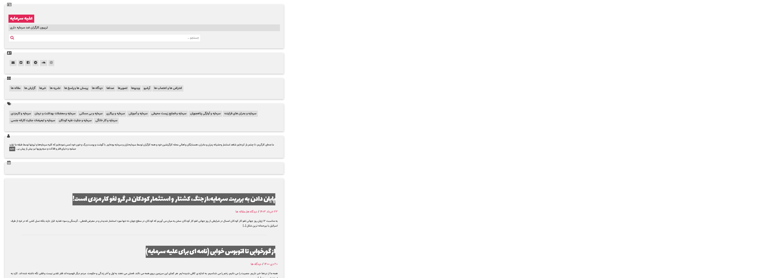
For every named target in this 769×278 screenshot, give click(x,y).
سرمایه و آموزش (138, 113)
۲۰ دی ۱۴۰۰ (271, 264)
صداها (110, 88)
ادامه (12, 149)
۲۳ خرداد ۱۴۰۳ (269, 211)
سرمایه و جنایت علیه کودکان (75, 120)
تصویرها (122, 88)
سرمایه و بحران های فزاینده (240, 113)
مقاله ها (15, 88)
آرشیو (147, 88)
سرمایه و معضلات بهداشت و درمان (55, 113)
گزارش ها (29, 88)
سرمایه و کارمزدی (21, 113)
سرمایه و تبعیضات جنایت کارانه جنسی (33, 120)
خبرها (42, 88)
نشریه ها (55, 88)
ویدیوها (135, 88)
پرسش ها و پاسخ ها (76, 88)
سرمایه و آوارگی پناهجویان (205, 113)
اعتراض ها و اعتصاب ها (168, 88)
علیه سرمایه (21, 19)
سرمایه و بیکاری (115, 113)
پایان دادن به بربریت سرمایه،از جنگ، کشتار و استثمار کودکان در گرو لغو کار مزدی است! (173, 199)
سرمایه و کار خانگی (106, 120)
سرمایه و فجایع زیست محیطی (168, 113)
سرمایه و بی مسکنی (90, 113)
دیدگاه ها (97, 88)
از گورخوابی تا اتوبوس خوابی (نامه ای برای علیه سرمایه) (210, 252)
